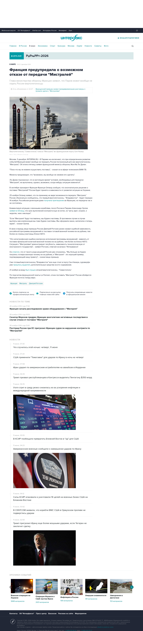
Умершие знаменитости (95, 595)
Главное (13, 46)
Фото (106, 46)
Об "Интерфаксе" (24, 30)
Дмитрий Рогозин (36, 283)
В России (23, 46)
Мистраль (23, 283)
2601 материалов (42, 602)
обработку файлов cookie (105, 627)
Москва (71, 46)
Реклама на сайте (65, 613)
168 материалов (66, 601)
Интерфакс (71, 38)
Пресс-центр (41, 613)
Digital (79, 46)
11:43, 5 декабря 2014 (24, 64)
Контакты (13, 613)
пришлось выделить (22, 265)
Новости (88, 46)
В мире (32, 46)
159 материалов (116, 601)
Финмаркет (63, 30)
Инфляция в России (69, 597)
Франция (13, 283)
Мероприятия (80, 613)
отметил (15, 252)
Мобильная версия (9, 30)
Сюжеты (97, 46)
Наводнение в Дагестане (116, 596)
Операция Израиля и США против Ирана (45, 597)
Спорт (52, 46)
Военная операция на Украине (20, 596)
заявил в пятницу (16, 211)
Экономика (42, 46)
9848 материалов (17, 601)
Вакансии (52, 613)
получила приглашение (54, 200)
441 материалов (91, 599)
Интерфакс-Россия (50, 30)
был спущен (31, 270)
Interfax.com (36, 30)
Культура (61, 46)
